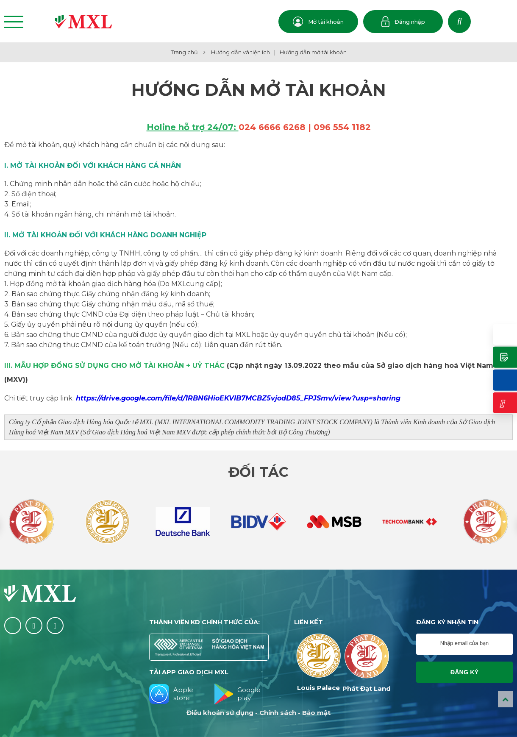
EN (504, 22)
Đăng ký (464, 672)
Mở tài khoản (318, 22)
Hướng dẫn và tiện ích (240, 52)
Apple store (171, 694)
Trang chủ (184, 52)
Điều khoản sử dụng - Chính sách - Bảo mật (258, 713)
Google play (237, 694)
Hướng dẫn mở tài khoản (313, 52)
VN (485, 22)
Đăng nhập (403, 21)
